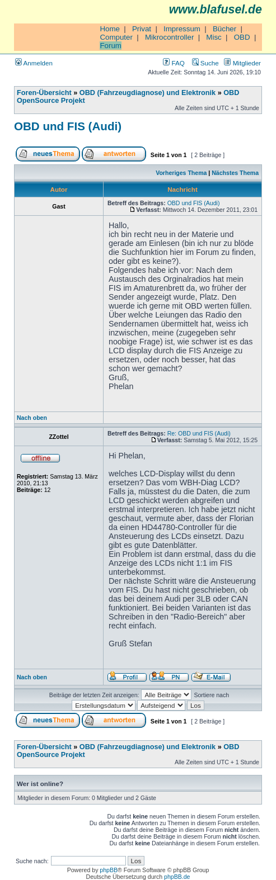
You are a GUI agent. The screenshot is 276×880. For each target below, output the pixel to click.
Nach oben (32, 417)
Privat (141, 29)
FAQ (173, 63)
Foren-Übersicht (44, 93)
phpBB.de (177, 876)
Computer (116, 37)
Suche (205, 63)
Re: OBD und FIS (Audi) (199, 433)
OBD (242, 37)
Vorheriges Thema (181, 172)
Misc (213, 37)
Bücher (224, 29)
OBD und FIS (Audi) (67, 126)
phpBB (109, 870)
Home (110, 29)
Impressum (181, 29)
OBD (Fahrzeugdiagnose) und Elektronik (147, 93)
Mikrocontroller (169, 37)
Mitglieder (242, 63)
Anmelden (34, 63)
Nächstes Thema (235, 172)
